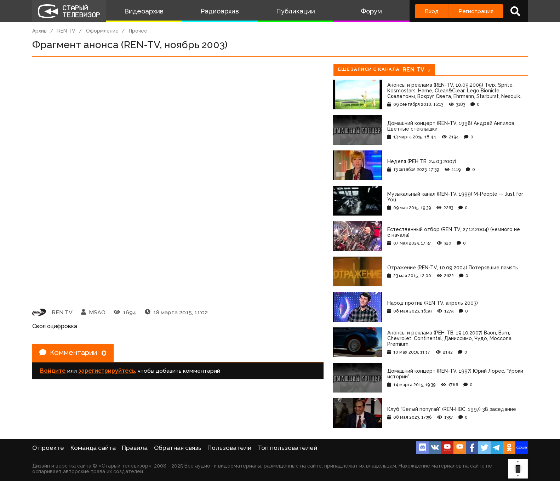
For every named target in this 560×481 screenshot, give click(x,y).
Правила (135, 447)
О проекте (48, 447)
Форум (371, 11)
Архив (39, 31)
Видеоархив (144, 11)
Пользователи (229, 447)
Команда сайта (93, 447)
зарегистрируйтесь (106, 370)
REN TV (66, 31)
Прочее (138, 31)
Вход (432, 11)
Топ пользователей (287, 447)
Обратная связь (177, 447)
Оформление (102, 31)
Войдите (53, 370)
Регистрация (475, 11)
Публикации (295, 11)
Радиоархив (219, 11)
